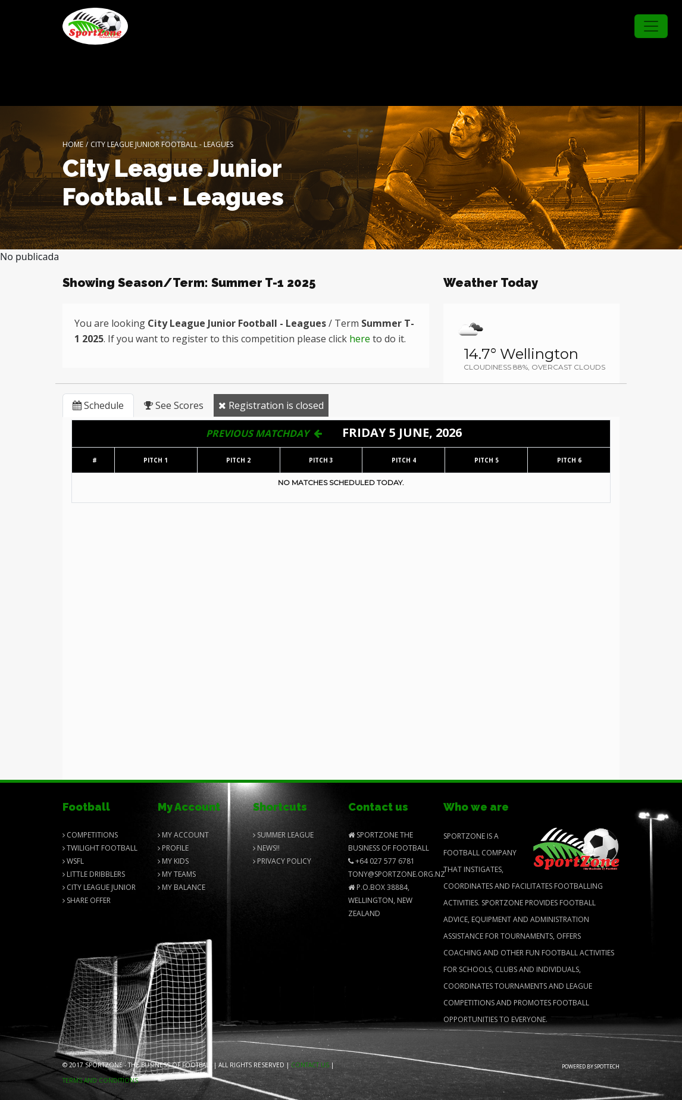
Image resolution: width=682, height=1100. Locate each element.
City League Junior (99, 887)
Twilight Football (99, 848)
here (359, 338)
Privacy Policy (282, 861)
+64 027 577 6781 (381, 861)
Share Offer (86, 900)
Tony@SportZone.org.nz (396, 874)
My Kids (173, 861)
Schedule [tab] (98, 405)
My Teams (177, 874)
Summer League (283, 835)
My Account (183, 835)
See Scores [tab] (174, 405)
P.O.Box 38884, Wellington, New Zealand (380, 900)
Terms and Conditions (100, 1080)
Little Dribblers (93, 874)
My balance (181, 887)
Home (72, 144)
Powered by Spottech (591, 1066)
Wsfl (73, 861)
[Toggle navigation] (651, 26)
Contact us (310, 1065)
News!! (266, 848)
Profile (173, 848)
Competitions (90, 835)
